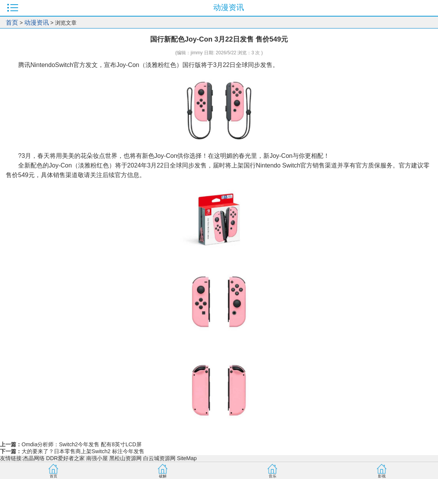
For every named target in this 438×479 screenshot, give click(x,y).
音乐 (272, 476)
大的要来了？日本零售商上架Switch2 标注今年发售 (83, 451)
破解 (163, 476)
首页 (12, 22)
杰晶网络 (34, 458)
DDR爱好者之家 (65, 458)
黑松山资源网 (125, 458)
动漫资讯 (36, 22)
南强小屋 (97, 458)
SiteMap (187, 458)
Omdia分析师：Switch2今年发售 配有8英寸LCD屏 (82, 444)
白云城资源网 (159, 458)
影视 (382, 476)
